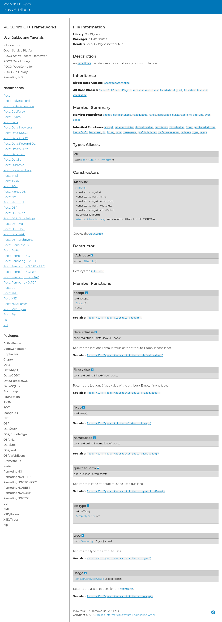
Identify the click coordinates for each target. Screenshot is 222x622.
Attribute (84, 63)
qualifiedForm (181, 115)
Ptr (76, 154)
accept (107, 115)
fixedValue (139, 115)
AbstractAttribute (117, 83)
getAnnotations (204, 127)
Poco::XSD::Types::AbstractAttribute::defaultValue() (125, 355)
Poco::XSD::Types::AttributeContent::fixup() (119, 423)
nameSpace (164, 115)
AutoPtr (92, 159)
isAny (110, 132)
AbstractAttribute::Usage (91, 219)
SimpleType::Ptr (85, 516)
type (208, 115)
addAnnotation (124, 127)
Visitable (80, 95)
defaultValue (122, 115)
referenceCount (168, 132)
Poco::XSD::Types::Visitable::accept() (115, 317)
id (104, 132)
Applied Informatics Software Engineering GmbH (126, 614)
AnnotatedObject (171, 90)
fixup (152, 115)
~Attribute (82, 255)
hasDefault (80, 132)
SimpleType (88, 541)
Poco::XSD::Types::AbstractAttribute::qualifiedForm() (126, 491)
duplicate (161, 127)
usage (76, 120)
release (186, 132)
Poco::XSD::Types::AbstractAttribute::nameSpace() (123, 453)
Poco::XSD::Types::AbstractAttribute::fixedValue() (123, 393)
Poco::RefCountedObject (115, 90)
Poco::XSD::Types (17, 4)
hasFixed (95, 132)
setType (198, 115)
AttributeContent (196, 90)
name (119, 132)
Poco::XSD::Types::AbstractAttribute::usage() (120, 596)
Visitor (80, 303)
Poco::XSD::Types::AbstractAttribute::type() (119, 558)
